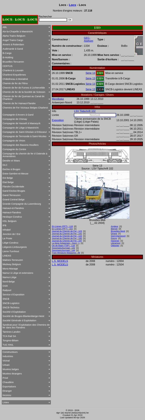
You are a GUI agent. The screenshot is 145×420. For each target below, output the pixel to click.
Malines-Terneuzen (13, 260)
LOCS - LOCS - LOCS (19, 19)
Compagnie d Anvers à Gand (18, 114)
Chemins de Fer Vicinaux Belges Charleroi (25, 107)
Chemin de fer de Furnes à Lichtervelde (24, 87)
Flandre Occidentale (13, 186)
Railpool (7, 290)
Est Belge (8, 177)
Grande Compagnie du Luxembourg (22, 203)
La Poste (7, 238)
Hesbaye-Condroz (12, 216)
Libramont (115, 243)
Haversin (115, 241)
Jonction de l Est (11, 234)
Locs (72, 5)
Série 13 (90, 73)
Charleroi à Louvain (13, 70)
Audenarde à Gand (13, 48)
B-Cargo (7, 53)
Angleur (114, 226)
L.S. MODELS (60, 261)
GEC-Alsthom (88, 39)
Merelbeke (58, 99)
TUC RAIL (8, 344)
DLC (5, 165)
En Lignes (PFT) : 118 (62, 226)
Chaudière (8, 382)
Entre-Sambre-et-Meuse (15, 173)
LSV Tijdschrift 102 (84, 111)
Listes (6, 402)
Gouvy (114, 238)
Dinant (114, 233)
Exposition (58, 120)
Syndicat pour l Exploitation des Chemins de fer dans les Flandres (26, 326)
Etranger (7, 390)
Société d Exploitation (14, 311)
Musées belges (11, 369)
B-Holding (8, 57)
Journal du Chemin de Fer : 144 (67, 236)
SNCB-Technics (11, 307)
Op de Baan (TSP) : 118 (63, 245)
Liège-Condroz (10, 242)
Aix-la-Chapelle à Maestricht (18, 31)
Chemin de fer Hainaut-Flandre (19, 103)
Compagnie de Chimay (15, 119)
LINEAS (7, 255)
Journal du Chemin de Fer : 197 (67, 241)
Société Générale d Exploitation (19, 320)
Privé (5, 377)
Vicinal (6, 360)
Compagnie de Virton (14, 140)
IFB (4, 225)
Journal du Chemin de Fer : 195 (67, 238)
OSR (5, 285)
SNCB (6, 298)
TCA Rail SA (9, 336)
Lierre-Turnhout (11, 251)
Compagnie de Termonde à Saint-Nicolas (24, 136)
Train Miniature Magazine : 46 (66, 253)
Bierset (114, 229)
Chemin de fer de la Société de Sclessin (24, 92)
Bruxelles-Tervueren (13, 61)
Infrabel (7, 229)
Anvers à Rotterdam (13, 44)
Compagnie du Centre (14, 149)
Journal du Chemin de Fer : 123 (67, 231)
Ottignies (115, 245)
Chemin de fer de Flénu (15, 83)
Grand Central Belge (14, 199)
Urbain (6, 365)
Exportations (9, 386)
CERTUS (7, 66)
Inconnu (7, 395)
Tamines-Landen (11, 331)
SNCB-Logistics (11, 303)
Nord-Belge (9, 281)
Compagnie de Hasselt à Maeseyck (21, 123)
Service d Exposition (13, 294)
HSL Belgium (10, 221)
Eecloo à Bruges (11, 169)
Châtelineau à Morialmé (15, 79)
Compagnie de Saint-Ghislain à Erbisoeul (25, 132)
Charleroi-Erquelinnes (14, 74)
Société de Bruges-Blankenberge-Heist (23, 316)
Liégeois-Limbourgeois (15, 247)
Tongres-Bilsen (10, 340)
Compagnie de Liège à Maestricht (20, 127)
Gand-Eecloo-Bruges (14, 190)
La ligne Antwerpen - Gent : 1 (66, 243)
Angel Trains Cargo (13, 40)
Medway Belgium (12, 264)
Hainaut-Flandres (12, 212)
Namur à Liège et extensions (18, 273)
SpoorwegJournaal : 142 (63, 248)
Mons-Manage (10, 268)
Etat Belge (8, 182)
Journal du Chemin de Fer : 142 (67, 233)
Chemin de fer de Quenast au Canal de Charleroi (23, 97)
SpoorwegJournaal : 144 (63, 250)
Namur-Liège (10, 277)
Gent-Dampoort (118, 236)
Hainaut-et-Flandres (13, 208)
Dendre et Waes (11, 160)
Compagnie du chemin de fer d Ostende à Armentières (25, 155)
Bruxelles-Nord (118, 231)
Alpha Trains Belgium (14, 35)
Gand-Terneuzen (12, 195)
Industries (8, 356)
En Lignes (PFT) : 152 (62, 229)
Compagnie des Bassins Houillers (20, 145)
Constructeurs (10, 352)
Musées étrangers (12, 373)
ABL (5, 27)
